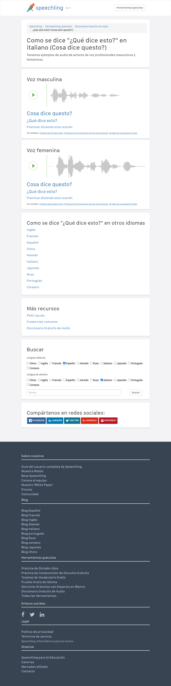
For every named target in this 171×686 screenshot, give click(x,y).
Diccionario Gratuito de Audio (91, 26)
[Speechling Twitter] (34, 615)
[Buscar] (73, 392)
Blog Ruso (28, 538)
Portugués (34, 280)
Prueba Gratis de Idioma (39, 582)
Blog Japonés (31, 547)
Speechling (35, 26)
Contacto (28, 671)
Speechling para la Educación (43, 657)
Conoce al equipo (34, 480)
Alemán (32, 255)
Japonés (33, 268)
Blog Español (30, 510)
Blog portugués (32, 533)
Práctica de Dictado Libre (39, 568)
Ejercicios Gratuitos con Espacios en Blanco (53, 586)
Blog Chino (29, 552)
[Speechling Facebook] (25, 615)
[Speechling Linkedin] (44, 615)
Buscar (136, 392)
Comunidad (30, 494)
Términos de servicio (36, 636)
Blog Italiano (30, 529)
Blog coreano (30, 542)
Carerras (27, 662)
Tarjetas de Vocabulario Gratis (43, 577)
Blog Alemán (30, 524)
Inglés (31, 230)
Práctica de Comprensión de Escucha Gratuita (55, 573)
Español (33, 242)
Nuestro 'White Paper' (37, 485)
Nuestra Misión (32, 471)
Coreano (33, 287)
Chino (31, 249)
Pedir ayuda (36, 315)
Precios (26, 489)
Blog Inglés (29, 520)
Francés (32, 236)
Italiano (32, 261)
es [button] (68, 7)
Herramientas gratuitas (129, 7)
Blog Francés (30, 515)
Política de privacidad (37, 632)
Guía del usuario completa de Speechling (51, 466)
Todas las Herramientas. (39, 596)
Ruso (30, 274)
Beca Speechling (33, 476)
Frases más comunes (42, 321)
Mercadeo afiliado (34, 667)
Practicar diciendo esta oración (50, 127)
